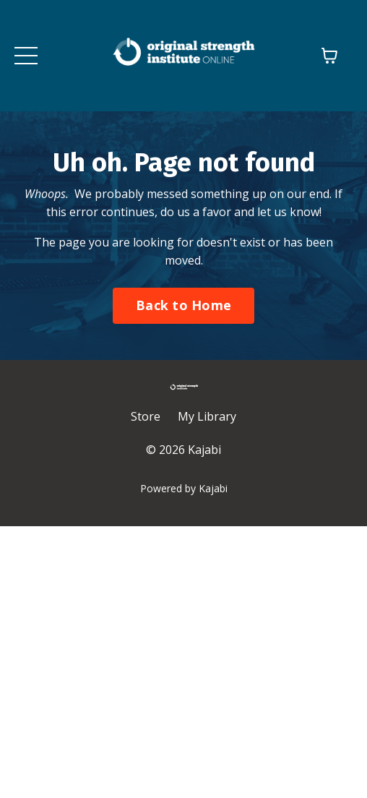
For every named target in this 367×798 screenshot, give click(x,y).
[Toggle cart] (329, 55)
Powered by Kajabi (184, 488)
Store (145, 416)
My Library (207, 416)
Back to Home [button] (183, 305)
